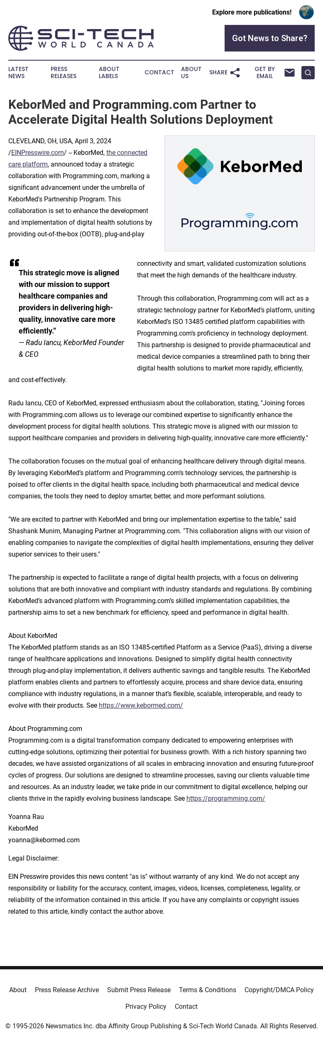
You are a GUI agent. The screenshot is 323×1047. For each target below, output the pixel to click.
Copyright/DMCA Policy (279, 990)
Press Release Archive (67, 990)
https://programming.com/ (225, 798)
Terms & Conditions (207, 990)
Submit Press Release (139, 990)
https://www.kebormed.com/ (141, 705)
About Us (191, 73)
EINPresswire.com (37, 153)
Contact (159, 72)
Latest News (18, 73)
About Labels (109, 73)
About (18, 990)
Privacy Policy (145, 1006)
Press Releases (63, 73)
